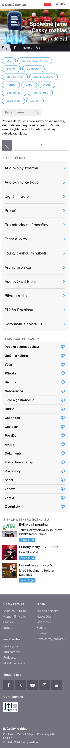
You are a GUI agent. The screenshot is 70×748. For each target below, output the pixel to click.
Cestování (33, 68)
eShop (7, 628)
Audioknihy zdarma (21, 168)
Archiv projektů (18, 267)
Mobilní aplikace (14, 663)
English (7, 737)
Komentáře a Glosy (19, 462)
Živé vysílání (11, 646)
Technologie (40, 92)
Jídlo (29, 84)
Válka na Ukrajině (15, 611)
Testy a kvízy (16, 239)
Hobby (11, 84)
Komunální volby (14, 616)
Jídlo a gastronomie (19, 400)
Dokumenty (13, 453)
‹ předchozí (7, 145)
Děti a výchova (43, 76)
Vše (9, 60)
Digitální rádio (17, 196)
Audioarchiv (11, 652)
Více (41, 48)
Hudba (10, 409)
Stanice (8, 622)
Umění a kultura (16, 355)
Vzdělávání (14, 100)
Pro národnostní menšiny (26, 225)
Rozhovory (23, 48)
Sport (9, 480)
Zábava (10, 489)
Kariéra (41, 628)
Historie (10, 382)
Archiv (9, 444)
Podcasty (9, 657)
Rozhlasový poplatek (51, 639)
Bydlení (11, 68)
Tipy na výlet (15, 76)
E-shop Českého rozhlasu (26, 519)
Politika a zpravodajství (22, 347)
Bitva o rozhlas (17, 295)
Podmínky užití (46, 734)
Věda (8, 364)
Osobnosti (12, 418)
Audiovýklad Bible (20, 281)
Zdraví (35, 100)
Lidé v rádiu (45, 622)
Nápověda (44, 616)
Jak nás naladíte (48, 611)
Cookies (8, 734)
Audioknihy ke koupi (22, 182)
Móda (47, 84)
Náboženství (14, 391)
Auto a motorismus (34, 60)
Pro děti (11, 210)
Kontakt (42, 633)
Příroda (10, 373)
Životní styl (13, 506)
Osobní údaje (25, 734)
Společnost (14, 92)
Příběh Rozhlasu (19, 310)
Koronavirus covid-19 (23, 324)
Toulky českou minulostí (25, 253)
